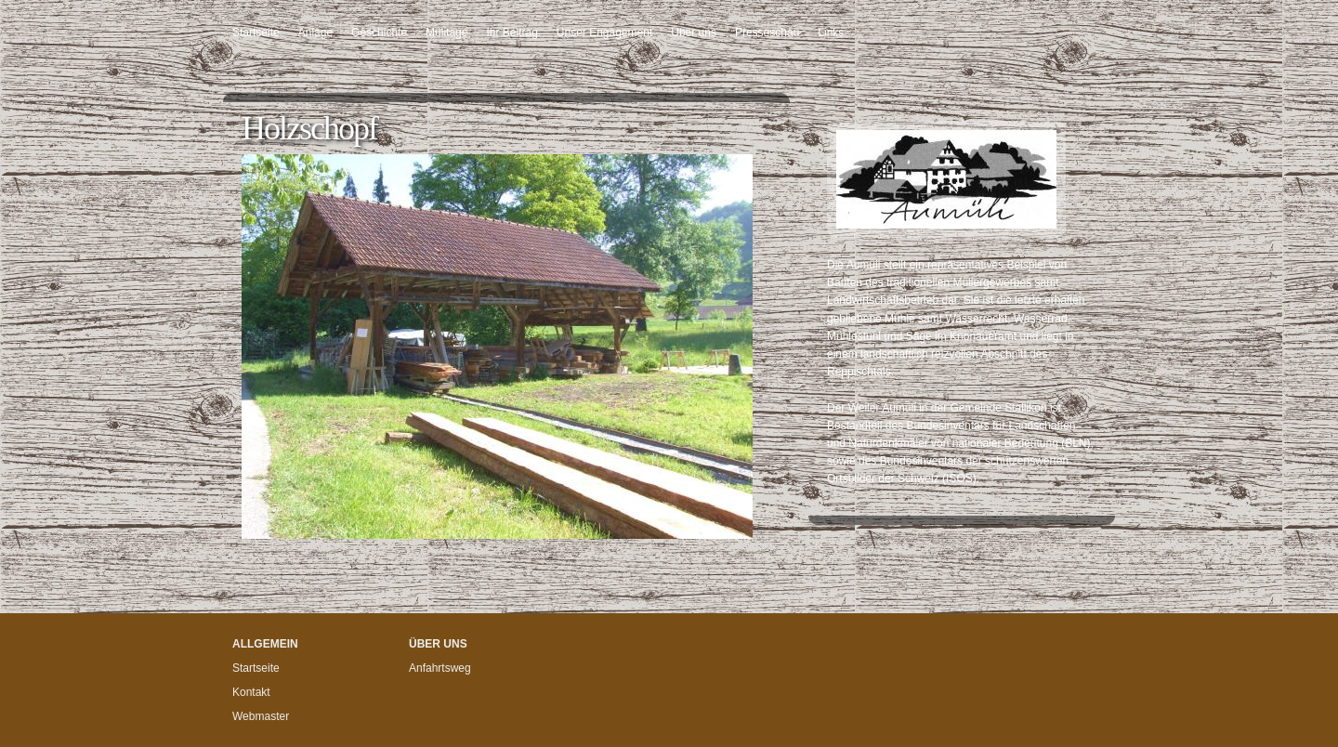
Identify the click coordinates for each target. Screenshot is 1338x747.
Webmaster (260, 716)
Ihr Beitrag (511, 32)
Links (831, 32)
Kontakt (251, 692)
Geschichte (379, 32)
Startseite (256, 32)
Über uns (693, 32)
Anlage (315, 32)
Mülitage (446, 32)
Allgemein (265, 643)
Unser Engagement (604, 32)
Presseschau (767, 32)
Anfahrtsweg (440, 668)
